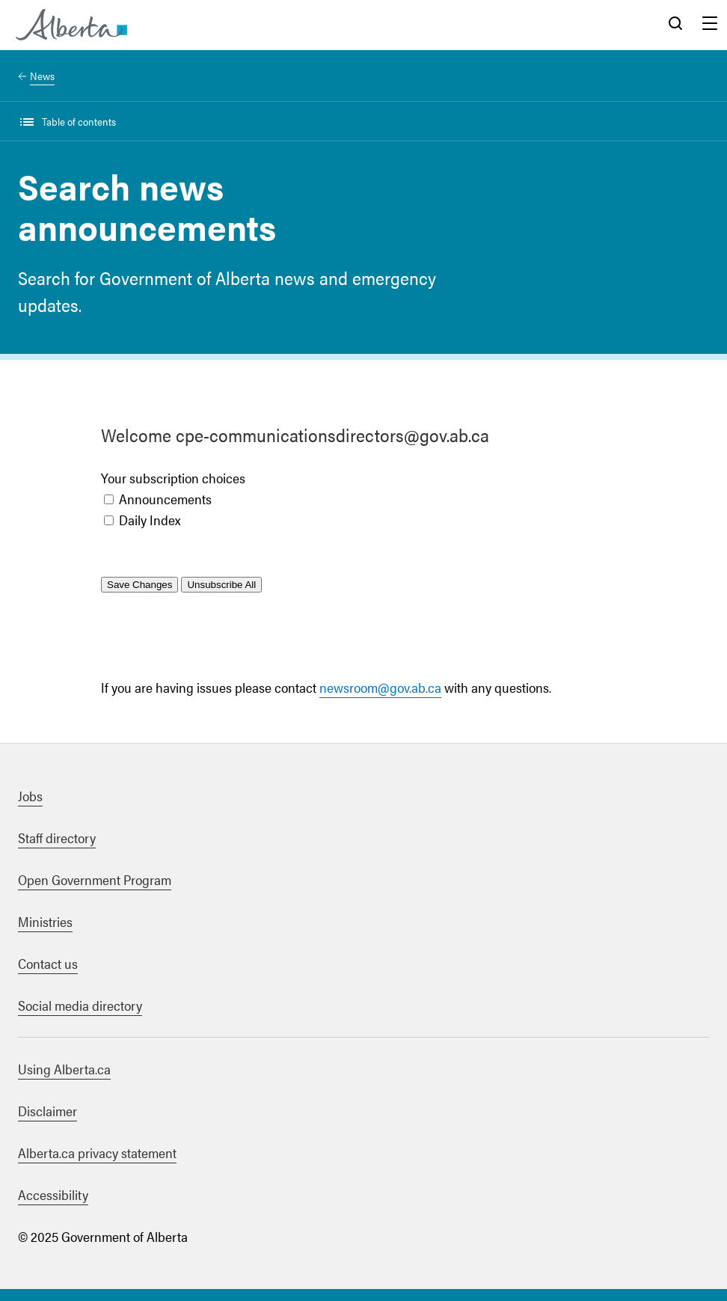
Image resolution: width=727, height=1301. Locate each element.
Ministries (45, 921)
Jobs (30, 795)
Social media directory (80, 1005)
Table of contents (79, 121)
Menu (710, 24)
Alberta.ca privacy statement (97, 1152)
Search (675, 24)
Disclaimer (47, 1110)
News (42, 75)
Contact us (48, 963)
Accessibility (53, 1194)
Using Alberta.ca (64, 1068)
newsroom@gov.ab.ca (380, 687)
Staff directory (57, 837)
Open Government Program (94, 879)
